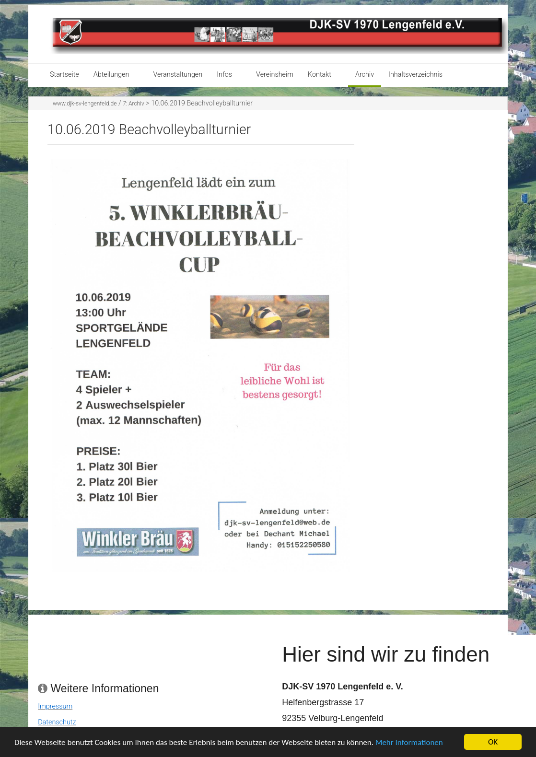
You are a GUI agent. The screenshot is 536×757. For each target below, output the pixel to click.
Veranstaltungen (177, 74)
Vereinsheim (274, 74)
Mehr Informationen (409, 745)
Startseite (64, 74)
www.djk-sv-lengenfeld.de (85, 103)
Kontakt (319, 74)
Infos (224, 74)
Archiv (364, 74)
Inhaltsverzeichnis (415, 74)
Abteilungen (111, 74)
